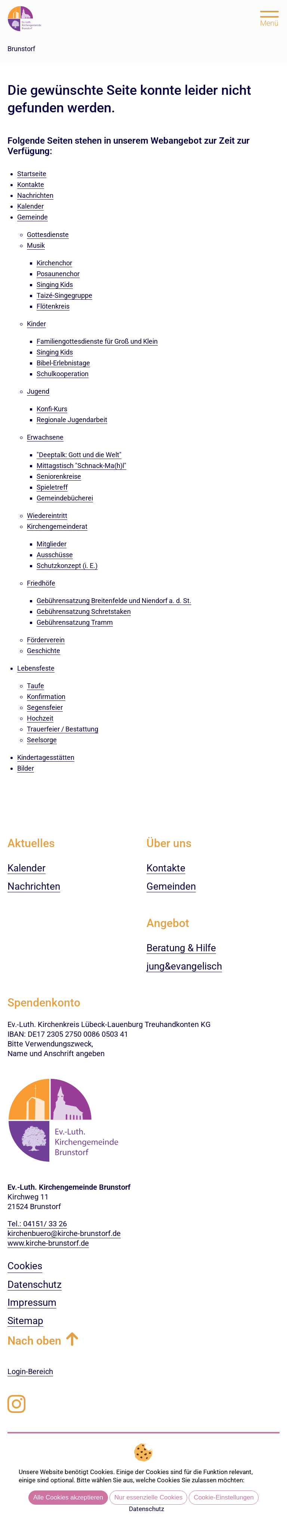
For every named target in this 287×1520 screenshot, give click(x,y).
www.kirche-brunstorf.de (48, 1243)
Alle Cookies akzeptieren (68, 1497)
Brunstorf (21, 49)
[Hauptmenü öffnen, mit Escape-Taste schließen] (269, 17)
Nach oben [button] (34, 1340)
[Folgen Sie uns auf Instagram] (16, 1404)
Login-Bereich (30, 1371)
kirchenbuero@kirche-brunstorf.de (64, 1233)
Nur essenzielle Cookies (148, 1497)
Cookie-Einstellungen (224, 1497)
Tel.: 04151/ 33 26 (37, 1223)
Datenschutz (146, 1509)
